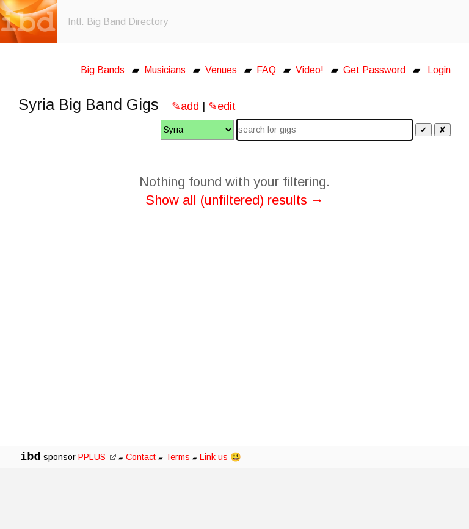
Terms (178, 457)
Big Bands (103, 70)
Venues (221, 70)
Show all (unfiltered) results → (234, 200)
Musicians (165, 70)
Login (439, 70)
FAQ (266, 70)
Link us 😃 (220, 457)
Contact (141, 457)
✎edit (222, 106)
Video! (310, 70)
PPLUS (97, 457)
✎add (185, 106)
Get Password (374, 70)
